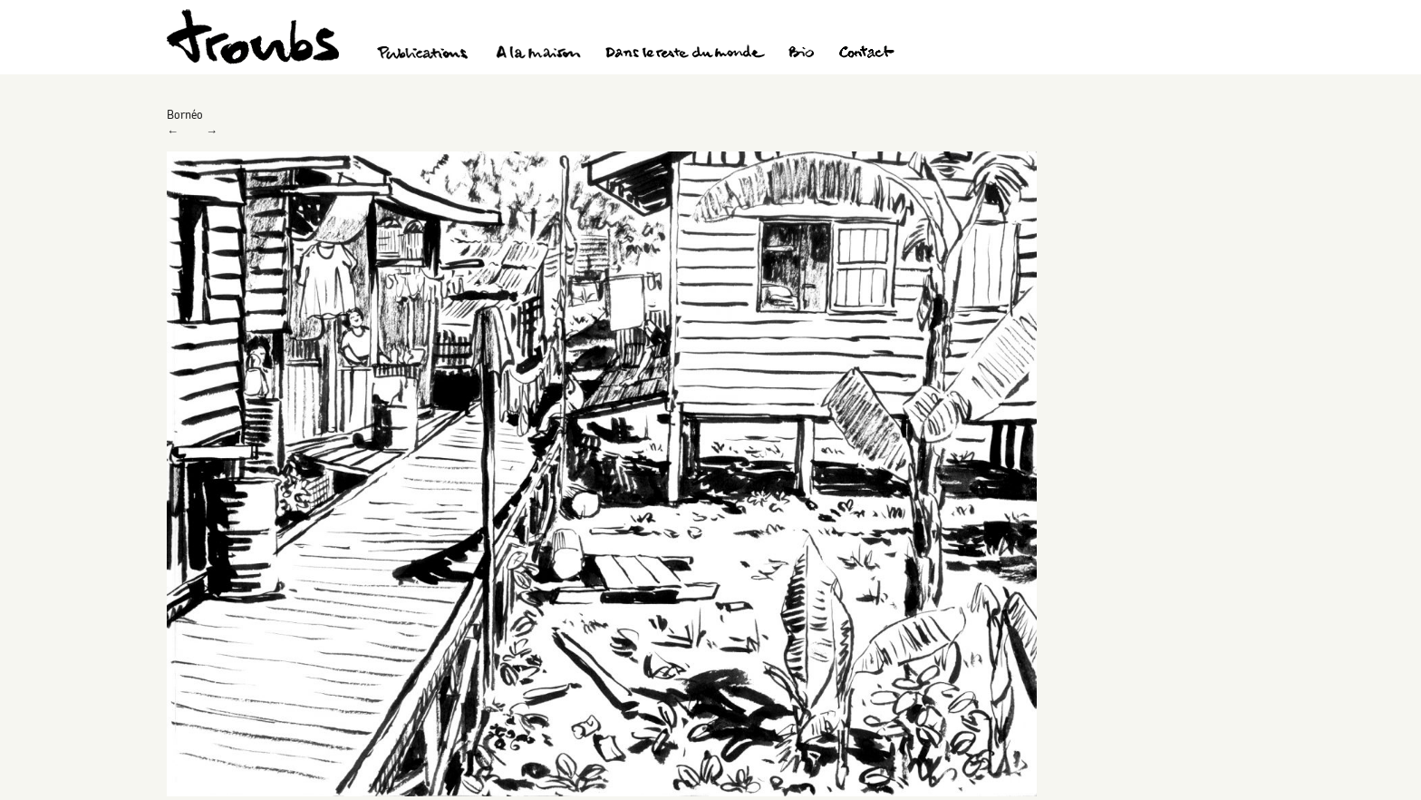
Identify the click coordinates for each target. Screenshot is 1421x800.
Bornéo (185, 114)
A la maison (539, 54)
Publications (425, 54)
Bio (801, 54)
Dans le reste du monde (684, 54)
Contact (866, 54)
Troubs (253, 36)
